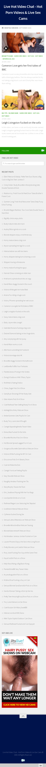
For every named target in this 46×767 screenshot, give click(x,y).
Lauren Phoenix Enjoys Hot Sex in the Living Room (22, 542)
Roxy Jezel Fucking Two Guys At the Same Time (20, 553)
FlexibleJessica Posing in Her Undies (16, 372)
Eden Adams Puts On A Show (14, 399)
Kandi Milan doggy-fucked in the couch (18, 284)
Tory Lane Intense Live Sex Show (15, 602)
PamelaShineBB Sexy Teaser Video (16, 569)
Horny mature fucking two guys (15, 268)
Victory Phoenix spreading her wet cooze (18, 300)
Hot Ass (31, 56)
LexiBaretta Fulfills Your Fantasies (16, 366)
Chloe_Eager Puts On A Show (14, 388)
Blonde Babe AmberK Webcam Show (17, 531)
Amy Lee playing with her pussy (15, 339)
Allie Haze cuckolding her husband (16, 350)
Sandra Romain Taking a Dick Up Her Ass (18, 591)
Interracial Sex (9, 59)
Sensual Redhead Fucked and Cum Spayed (19, 624)
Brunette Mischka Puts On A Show (16, 437)
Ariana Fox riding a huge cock (14, 295)
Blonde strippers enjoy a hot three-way (18, 235)
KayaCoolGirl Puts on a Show (14, 558)
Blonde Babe (13, 113)
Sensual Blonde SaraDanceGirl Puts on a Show (20, 585)
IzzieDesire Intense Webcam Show (16, 509)
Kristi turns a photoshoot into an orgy (17, 279)
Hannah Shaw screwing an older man (17, 273)
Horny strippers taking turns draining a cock (20, 257)
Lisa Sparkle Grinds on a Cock (14, 498)
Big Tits (4, 113)
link (43, 729)
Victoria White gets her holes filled (16, 289)
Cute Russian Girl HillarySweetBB (15, 607)
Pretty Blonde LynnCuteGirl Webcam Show (19, 547)
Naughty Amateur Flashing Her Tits (16, 481)
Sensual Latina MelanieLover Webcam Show (19, 520)
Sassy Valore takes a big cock (14, 317)
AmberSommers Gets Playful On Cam (17, 416)
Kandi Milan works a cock (13, 344)
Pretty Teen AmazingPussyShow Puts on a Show (21, 596)
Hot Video (39, 56)
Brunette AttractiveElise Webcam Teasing (18, 525)
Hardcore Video (20, 56)
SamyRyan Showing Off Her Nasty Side (17, 394)
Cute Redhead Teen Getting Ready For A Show (20, 405)
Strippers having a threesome (14, 262)
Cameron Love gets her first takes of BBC (18, 306)
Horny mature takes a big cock (15, 240)
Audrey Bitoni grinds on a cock (15, 229)
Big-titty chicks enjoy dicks (13, 218)
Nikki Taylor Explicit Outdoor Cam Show (18, 618)
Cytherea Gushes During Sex (14, 514)
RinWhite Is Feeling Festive (13, 383)
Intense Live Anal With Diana (14, 613)
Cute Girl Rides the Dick (12, 465)
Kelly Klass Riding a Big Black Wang (16, 564)
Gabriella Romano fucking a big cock (17, 328)
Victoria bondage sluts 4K (13, 355)
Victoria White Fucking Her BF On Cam (17, 454)
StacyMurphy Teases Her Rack (14, 487)
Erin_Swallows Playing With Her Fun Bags (19, 492)
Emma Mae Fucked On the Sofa (15, 432)
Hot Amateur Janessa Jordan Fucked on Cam (20, 536)
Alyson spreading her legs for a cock (17, 246)
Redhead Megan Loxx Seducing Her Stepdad (19, 503)
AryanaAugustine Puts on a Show (16, 574)
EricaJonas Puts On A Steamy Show (16, 459)
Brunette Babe (7, 56)
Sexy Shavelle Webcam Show (14, 476)
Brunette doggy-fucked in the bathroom (18, 361)
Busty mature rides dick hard (14, 224)
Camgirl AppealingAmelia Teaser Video (17, 427)
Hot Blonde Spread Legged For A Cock (18, 443)
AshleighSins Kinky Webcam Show (16, 410)
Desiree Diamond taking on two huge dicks (19, 333)
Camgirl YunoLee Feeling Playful (15, 470)
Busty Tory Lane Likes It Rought (15, 421)
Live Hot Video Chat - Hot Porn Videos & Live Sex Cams (23, 12)
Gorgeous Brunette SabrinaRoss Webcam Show (21, 448)
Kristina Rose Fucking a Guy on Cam (17, 580)
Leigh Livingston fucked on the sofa (21, 122)
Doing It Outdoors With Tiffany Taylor (17, 377)
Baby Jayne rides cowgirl (13, 322)
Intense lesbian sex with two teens (16, 251)
